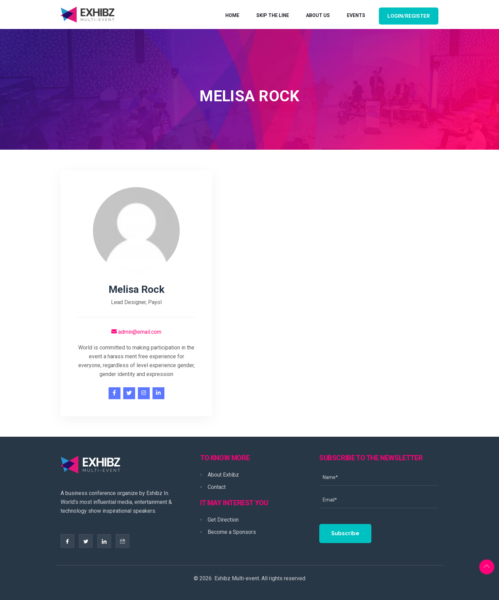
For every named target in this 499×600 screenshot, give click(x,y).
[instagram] (144, 393)
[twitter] (129, 393)
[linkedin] (158, 393)
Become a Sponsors (232, 532)
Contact (217, 487)
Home (232, 15)
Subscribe (345, 533)
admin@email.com (136, 332)
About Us (318, 15)
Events (356, 15)
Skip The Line (272, 15)
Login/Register (408, 16)
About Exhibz (223, 474)
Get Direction (223, 519)
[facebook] (114, 393)
